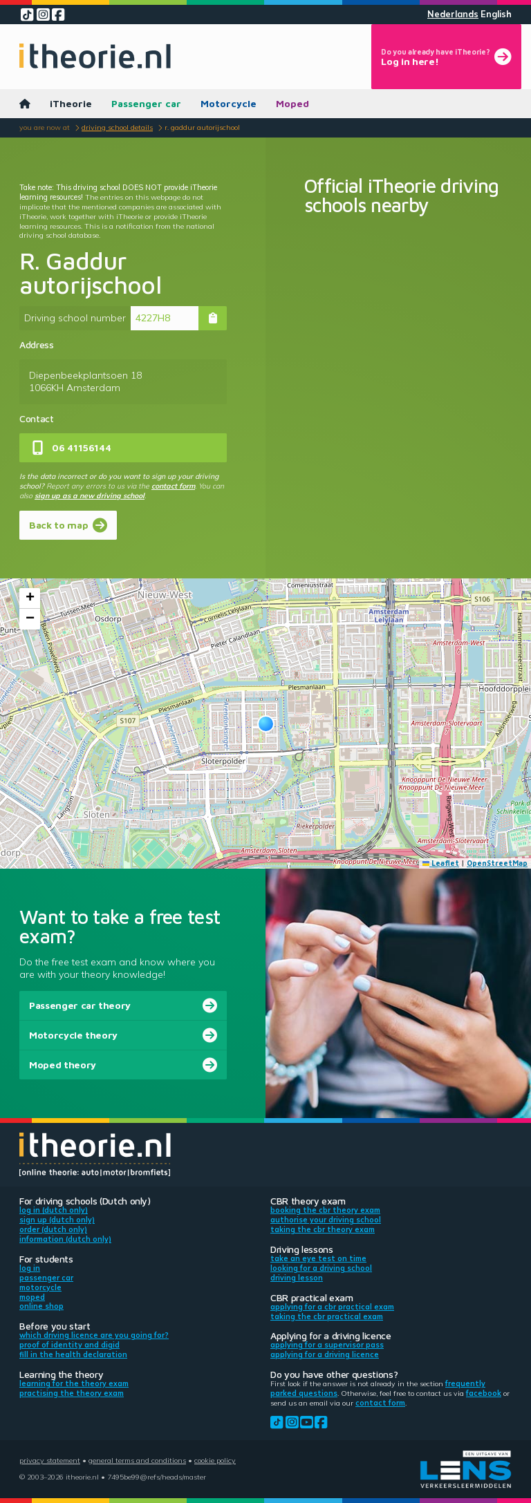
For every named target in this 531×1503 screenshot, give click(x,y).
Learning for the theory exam (74, 1383)
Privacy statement (49, 1460)
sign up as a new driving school (90, 495)
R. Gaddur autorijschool (202, 127)
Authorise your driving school (325, 1220)
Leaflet (441, 863)
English (496, 14)
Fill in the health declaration (73, 1354)
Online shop (41, 1306)
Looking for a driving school (321, 1268)
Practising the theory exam (71, 1393)
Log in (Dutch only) (53, 1210)
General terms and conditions (137, 1460)
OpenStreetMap (497, 863)
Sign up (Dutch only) (57, 1220)
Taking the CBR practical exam (326, 1316)
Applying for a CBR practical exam (332, 1307)
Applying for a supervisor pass (327, 1345)
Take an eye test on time (318, 1258)
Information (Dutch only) (65, 1239)
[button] (265, 723)
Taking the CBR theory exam (322, 1229)
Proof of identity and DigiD (69, 1345)
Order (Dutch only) (53, 1229)
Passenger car (146, 103)
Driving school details (117, 127)
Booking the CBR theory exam (325, 1210)
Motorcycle (229, 103)
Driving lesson (296, 1278)
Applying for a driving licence (324, 1354)
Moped (292, 103)
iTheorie (71, 103)
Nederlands (452, 14)
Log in (29, 1268)
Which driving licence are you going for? (94, 1335)
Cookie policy (215, 1460)
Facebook (483, 1393)
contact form (173, 486)
